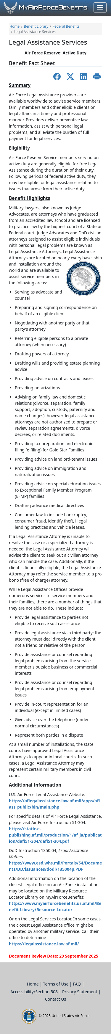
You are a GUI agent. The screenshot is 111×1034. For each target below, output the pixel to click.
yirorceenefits (53, 8)
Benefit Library (36, 26)
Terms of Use (56, 984)
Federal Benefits (66, 26)
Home (14, 26)
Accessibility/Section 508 (34, 991)
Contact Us (55, 999)
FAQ (77, 984)
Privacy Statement (80, 991)
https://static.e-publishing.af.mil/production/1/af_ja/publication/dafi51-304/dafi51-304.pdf (55, 835)
